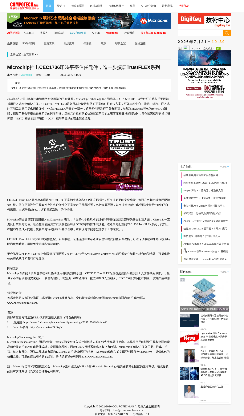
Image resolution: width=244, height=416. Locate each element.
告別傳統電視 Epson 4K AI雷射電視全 (205, 259)
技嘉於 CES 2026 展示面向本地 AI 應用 (205, 228)
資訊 (61, 5)
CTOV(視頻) (148, 5)
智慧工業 (49, 43)
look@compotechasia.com (128, 410)
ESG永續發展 (78, 32)
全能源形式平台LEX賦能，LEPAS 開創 (205, 198)
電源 (103, 43)
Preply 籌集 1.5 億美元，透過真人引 (203, 190)
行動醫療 (129, 32)
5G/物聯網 (28, 43)
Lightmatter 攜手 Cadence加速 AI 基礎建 (206, 251)
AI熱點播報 (14, 32)
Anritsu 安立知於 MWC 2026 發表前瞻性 (206, 221)
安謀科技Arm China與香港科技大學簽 (204, 205)
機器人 (44, 32)
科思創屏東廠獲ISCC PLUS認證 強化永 (205, 182)
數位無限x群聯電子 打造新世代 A (202, 236)
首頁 (48, 5)
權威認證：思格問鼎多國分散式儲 (202, 213)
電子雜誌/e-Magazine (153, 32)
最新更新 (12, 43)
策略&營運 (77, 5)
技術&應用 (116, 5)
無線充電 (69, 43)
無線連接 (140, 43)
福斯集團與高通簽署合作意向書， (202, 175)
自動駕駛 (59, 32)
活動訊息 (184, 5)
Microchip (112, 32)
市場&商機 (96, 5)
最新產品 (167, 5)
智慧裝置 (120, 43)
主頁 (26, 54)
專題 (132, 5)
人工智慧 (28, 32)
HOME (224, 166)
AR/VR (96, 32)
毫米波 (87, 43)
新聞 (31, 54)
